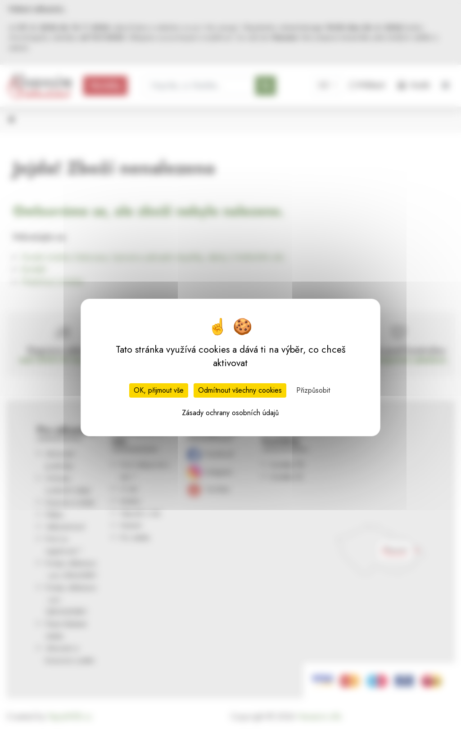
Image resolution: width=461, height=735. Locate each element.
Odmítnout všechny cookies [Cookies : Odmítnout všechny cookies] (240, 390)
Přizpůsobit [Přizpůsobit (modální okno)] (313, 390)
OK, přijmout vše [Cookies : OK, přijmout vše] (159, 390)
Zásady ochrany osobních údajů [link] (230, 413)
